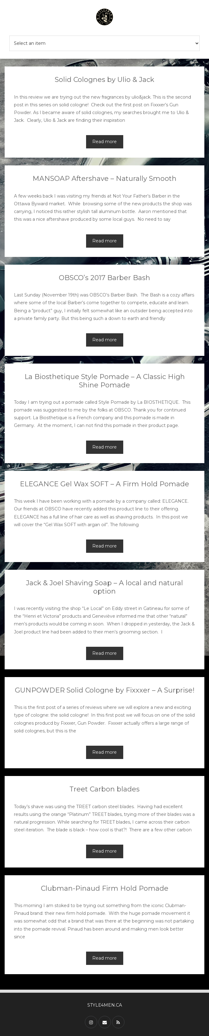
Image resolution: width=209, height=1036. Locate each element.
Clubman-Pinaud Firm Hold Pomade (104, 888)
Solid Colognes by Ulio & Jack (104, 79)
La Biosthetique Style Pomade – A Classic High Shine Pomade (104, 381)
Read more (104, 141)
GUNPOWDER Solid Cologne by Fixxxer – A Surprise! (104, 690)
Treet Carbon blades (104, 789)
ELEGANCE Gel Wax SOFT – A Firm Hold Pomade (104, 484)
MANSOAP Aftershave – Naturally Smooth (104, 178)
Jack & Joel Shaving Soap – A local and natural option (104, 587)
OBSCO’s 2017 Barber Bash (104, 278)
